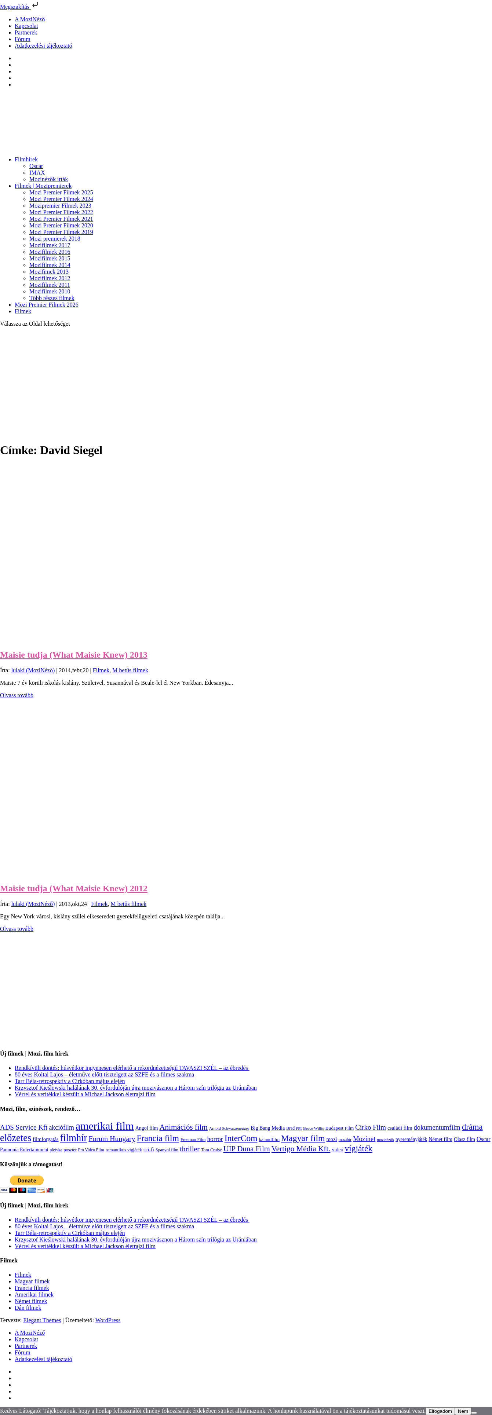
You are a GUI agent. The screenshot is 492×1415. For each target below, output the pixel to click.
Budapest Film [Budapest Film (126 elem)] (339, 1128)
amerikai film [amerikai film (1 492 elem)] (105, 1126)
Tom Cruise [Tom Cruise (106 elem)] (211, 1149)
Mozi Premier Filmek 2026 (47, 304)
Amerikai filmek (34, 1294)
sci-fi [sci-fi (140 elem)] (148, 1149)
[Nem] (474, 1413)
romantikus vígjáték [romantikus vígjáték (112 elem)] (124, 1149)
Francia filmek (32, 1288)
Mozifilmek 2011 (49, 285)
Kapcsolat (26, 26)
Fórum (22, 39)
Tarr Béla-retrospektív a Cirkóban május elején (70, 1081)
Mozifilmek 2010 (49, 291)
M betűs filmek (130, 670)
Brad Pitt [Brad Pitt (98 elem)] (294, 1128)
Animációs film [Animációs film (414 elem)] (183, 1127)
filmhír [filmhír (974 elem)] (73, 1137)
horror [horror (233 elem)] (215, 1139)
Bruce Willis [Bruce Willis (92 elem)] (313, 1128)
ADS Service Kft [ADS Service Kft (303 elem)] (23, 1127)
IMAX (37, 172)
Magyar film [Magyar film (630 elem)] (303, 1138)
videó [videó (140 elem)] (337, 1149)
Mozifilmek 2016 (49, 252)
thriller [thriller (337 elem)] (190, 1149)
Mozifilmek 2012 (49, 278)
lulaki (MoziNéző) (33, 670)
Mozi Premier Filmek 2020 (61, 225)
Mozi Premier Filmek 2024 (61, 199)
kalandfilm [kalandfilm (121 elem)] (269, 1139)
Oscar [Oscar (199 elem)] (484, 1139)
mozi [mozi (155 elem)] (332, 1139)
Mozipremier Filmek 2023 (60, 205)
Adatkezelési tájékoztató (43, 46)
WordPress (108, 1320)
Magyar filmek (32, 1281)
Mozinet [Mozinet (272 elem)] (364, 1138)
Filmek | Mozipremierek (43, 186)
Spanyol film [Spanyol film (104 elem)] (167, 1149)
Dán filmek (28, 1308)
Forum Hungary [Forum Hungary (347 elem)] (111, 1138)
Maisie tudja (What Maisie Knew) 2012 (73, 888)
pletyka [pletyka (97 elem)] (56, 1150)
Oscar (36, 166)
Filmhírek (26, 159)
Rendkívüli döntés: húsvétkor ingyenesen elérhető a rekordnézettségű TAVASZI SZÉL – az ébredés (132, 1068)
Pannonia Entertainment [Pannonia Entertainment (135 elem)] (24, 1149)
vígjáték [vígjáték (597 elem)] (359, 1148)
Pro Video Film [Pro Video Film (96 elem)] (91, 1150)
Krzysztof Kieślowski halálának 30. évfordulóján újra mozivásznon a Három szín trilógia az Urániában (136, 1088)
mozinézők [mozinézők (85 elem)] (385, 1140)
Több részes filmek (51, 298)
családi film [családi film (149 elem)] (399, 1128)
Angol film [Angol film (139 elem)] (146, 1128)
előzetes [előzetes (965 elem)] (15, 1137)
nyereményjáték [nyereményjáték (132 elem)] (411, 1139)
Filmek (23, 311)
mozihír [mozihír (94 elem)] (345, 1139)
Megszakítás (20, 7)
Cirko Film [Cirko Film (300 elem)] (370, 1127)
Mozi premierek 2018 (54, 238)
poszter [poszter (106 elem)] (70, 1149)
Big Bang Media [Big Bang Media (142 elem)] (268, 1128)
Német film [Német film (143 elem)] (440, 1139)
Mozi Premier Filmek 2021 (61, 219)
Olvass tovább (16, 695)
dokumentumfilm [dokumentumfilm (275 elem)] (437, 1127)
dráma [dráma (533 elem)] (472, 1126)
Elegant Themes (42, 1320)
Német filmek (31, 1301)
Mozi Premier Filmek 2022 (61, 212)
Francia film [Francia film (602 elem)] (158, 1138)
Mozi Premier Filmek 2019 (61, 232)
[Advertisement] (246, 384)
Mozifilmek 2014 (49, 265)
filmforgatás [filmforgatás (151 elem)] (45, 1139)
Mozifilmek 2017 (49, 245)
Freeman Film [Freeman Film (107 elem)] (193, 1139)
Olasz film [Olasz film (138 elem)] (464, 1139)
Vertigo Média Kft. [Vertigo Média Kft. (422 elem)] (301, 1148)
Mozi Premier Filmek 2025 (61, 192)
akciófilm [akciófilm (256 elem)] (61, 1127)
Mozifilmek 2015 (49, 258)
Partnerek (26, 32)
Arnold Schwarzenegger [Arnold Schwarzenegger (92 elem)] (229, 1128)
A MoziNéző (30, 19)
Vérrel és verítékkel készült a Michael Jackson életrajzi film (85, 1094)
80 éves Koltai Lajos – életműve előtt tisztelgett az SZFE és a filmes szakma (104, 1074)
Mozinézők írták (48, 179)
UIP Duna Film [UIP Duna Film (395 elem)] (246, 1149)
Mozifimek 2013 (49, 271)
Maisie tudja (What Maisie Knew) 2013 (73, 654)
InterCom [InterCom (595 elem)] (241, 1138)
